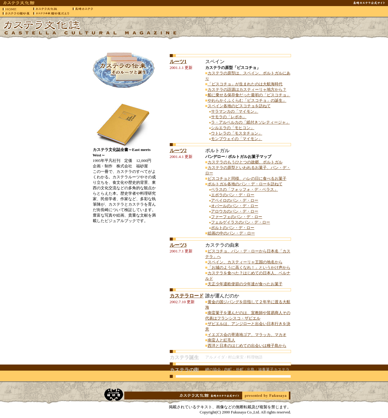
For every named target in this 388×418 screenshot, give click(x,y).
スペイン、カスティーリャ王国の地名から (245, 262)
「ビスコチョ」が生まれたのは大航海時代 (245, 84)
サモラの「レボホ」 (228, 117)
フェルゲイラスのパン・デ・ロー (240, 222)
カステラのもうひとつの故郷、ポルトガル (245, 162)
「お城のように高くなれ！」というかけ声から (249, 267)
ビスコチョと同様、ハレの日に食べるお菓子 (247, 178)
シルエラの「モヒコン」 (232, 127)
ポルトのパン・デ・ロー (232, 227)
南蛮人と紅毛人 (221, 340)
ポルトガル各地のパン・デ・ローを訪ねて (245, 184)
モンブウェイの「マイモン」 (236, 138)
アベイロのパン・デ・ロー (234, 200)
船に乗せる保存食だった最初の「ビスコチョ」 (249, 95)
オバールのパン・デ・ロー (234, 206)
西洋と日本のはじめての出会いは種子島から (247, 345)
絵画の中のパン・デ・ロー (231, 233)
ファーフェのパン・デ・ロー (236, 216)
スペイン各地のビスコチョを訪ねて (239, 106)
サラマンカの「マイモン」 (234, 111)
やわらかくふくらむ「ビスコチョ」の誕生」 (247, 100)
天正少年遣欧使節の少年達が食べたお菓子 (245, 284)
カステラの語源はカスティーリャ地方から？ (247, 89)
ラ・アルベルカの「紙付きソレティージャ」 (250, 122)
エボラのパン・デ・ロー (232, 195)
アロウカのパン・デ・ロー (234, 211)
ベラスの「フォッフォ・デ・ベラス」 (244, 189)
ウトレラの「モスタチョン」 (236, 133)
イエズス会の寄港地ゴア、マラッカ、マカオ (247, 334)
